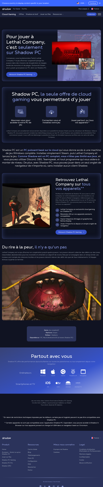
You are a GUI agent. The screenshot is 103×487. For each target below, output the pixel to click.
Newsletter (32, 467)
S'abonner (91, 14)
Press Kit (31, 458)
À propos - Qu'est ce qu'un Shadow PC (11, 453)
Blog (29, 452)
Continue (93, 3)
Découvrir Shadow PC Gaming (22, 74)
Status (30, 470)
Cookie (81, 460)
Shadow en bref (32, 14)
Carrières (57, 452)
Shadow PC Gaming (9, 460)
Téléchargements (34, 455)
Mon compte (84, 9)
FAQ (29, 464)
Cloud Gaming (9, 14)
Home (4, 449)
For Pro (24, 9)
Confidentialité (84, 457)
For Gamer (16, 9)
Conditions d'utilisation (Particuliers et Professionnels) (90, 450)
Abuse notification (85, 463)
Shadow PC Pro (7, 463)
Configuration (32, 461)
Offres (21, 14)
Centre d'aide (32, 449)
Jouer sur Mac (45, 14)
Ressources (58, 14)
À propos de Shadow (61, 449)
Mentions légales (85, 454)
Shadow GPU (6, 466)
